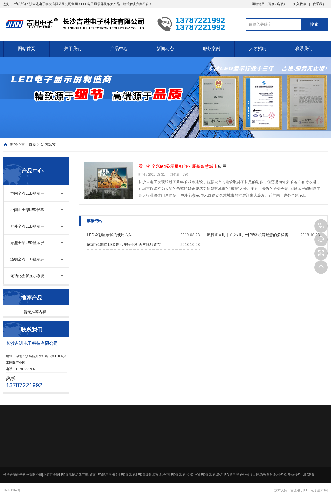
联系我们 (319, 4)
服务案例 (211, 48)
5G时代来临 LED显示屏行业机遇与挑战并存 (124, 244)
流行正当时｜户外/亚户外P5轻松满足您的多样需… (249, 235)
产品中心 (119, 48)
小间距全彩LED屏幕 (27, 210)
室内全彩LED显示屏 (27, 193)
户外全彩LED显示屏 (27, 226)
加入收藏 (299, 4)
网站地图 (258, 4)
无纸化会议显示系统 (27, 275)
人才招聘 (257, 48)
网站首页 (26, 48)
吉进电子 (296, 490)
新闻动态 (165, 48)
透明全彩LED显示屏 (27, 259)
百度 (271, 4)
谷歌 (280, 4)
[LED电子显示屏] (315, 490)
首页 (32, 144)
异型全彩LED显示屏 (27, 242)
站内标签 (48, 144)
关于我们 (72, 48)
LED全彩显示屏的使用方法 (109, 235)
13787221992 (321, 226)
